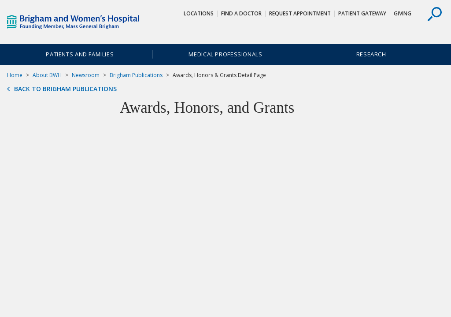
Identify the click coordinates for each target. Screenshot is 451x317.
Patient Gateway (362, 13)
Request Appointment (300, 13)
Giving (402, 13)
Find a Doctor (241, 13)
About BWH (47, 75)
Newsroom (86, 75)
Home (14, 75)
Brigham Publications (136, 75)
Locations (199, 13)
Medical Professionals (225, 54)
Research (371, 54)
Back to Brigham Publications (65, 88)
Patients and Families (80, 54)
